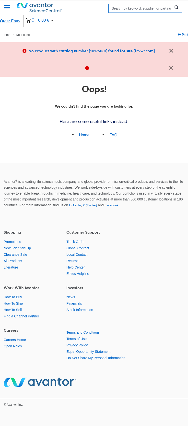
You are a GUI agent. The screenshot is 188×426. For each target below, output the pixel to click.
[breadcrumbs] (16, 34)
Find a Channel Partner (21, 316)
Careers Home (15, 340)
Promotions (12, 242)
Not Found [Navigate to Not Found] (23, 35)
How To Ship (13, 303)
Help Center (75, 267)
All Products (13, 261)
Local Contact (76, 254)
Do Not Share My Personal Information (95, 358)
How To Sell (13, 310)
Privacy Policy (77, 345)
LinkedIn (75, 205)
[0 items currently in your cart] (40, 21)
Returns (72, 261)
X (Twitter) (90, 205)
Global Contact (77, 248)
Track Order (75, 242)
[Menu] (7, 8)
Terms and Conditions (82, 332)
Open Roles (13, 346)
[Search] (141, 8)
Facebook (111, 205)
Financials (74, 303)
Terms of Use (76, 339)
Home (84, 135)
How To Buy (13, 297)
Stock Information (79, 310)
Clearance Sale (15, 254)
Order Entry (10, 21)
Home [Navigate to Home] (6, 35)
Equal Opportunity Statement (88, 352)
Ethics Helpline (77, 274)
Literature (11, 267)
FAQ (113, 135)
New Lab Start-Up (17, 248)
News (70, 297)
